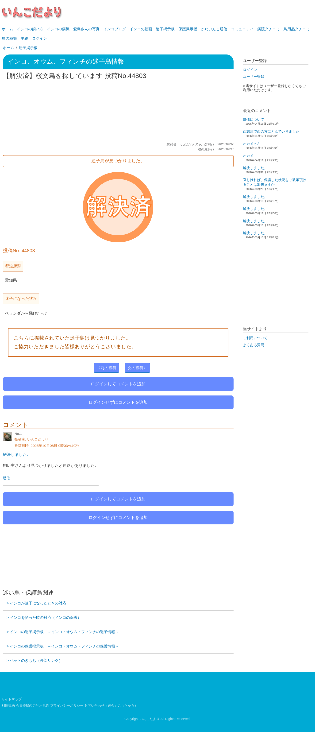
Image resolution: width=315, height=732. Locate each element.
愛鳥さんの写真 (86, 29)
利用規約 (8, 705)
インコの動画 (141, 29)
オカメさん (252, 144)
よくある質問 (253, 345)
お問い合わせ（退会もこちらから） (111, 705)
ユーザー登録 (253, 76)
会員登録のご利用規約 (32, 705)
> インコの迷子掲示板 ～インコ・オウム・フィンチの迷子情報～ (63, 632)
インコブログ (114, 29)
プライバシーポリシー (67, 705)
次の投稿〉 (137, 367)
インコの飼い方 (30, 29)
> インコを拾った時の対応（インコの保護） (44, 618)
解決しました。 (17, 454)
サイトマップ (12, 699)
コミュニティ (242, 29)
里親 (24, 38)
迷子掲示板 (165, 29)
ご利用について (255, 338)
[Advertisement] (118, 111)
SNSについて (253, 119)
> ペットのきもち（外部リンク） (34, 660)
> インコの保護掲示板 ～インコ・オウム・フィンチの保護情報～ (63, 646)
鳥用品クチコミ (297, 29)
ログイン (39, 38)
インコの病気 (58, 29)
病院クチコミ (268, 29)
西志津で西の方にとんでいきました (271, 131)
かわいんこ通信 (214, 29)
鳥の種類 (9, 38)
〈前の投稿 (106, 367)
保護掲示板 (187, 29)
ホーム (7, 29)
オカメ (248, 156)
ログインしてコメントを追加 (118, 384)
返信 (6, 478)
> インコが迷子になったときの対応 (36, 603)
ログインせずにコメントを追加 (118, 402)
